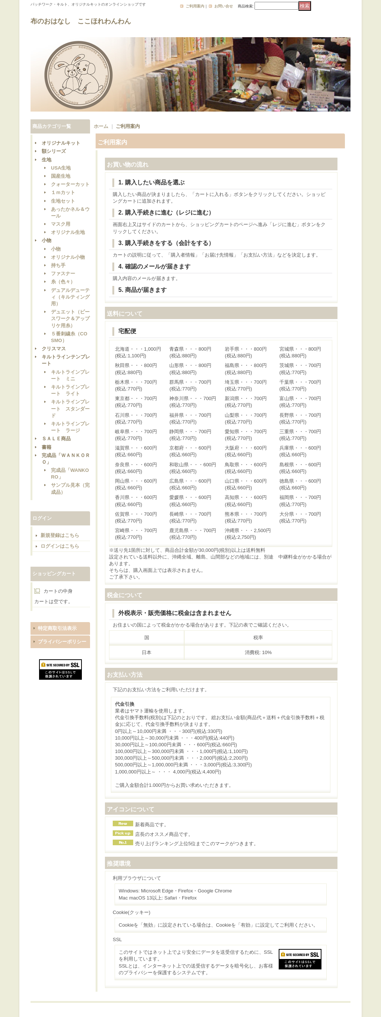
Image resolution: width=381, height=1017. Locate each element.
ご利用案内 (195, 6)
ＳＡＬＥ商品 (56, 438)
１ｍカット (63, 192)
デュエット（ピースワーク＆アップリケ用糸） (70, 318)
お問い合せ (223, 6)
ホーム (101, 126)
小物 (46, 240)
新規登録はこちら (60, 535)
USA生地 (61, 168)
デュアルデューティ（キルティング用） (70, 296)
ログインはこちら (60, 546)
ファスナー (63, 273)
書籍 (46, 447)
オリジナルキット (61, 143)
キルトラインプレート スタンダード (70, 408)
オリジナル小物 (68, 257)
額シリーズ (54, 151)
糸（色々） (63, 281)
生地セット (63, 201)
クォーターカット (70, 184)
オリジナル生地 (68, 232)
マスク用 (60, 224)
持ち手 (58, 265)
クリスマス (54, 348)
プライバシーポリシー (62, 641)
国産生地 (60, 176)
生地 (46, 159)
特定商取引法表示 (57, 628)
